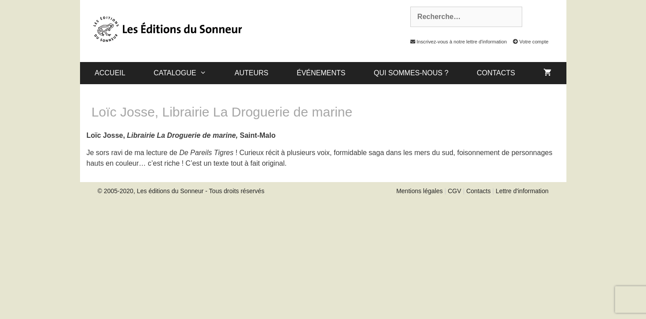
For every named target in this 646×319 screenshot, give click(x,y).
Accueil (110, 73)
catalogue (186, 73)
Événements (321, 73)
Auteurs (251, 73)
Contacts (496, 73)
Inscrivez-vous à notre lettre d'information (456, 41)
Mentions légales (419, 191)
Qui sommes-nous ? (411, 73)
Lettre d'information (522, 191)
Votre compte (528, 41)
